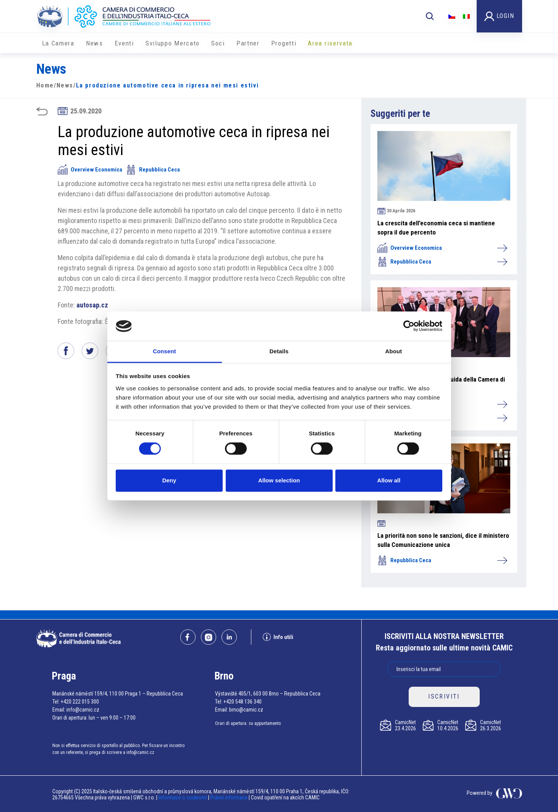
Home (45, 85)
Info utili (278, 637)
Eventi (124, 43)
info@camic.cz (82, 710)
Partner (248, 43)
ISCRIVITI (444, 696)
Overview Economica (90, 170)
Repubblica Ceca (153, 170)
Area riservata (330, 43)
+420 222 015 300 (80, 702)
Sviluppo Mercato (173, 43)
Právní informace (228, 797)
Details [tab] (279, 351)
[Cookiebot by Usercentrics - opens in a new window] (408, 326)
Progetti (284, 43)
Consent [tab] (164, 351)
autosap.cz (92, 305)
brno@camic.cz (246, 710)
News (94, 43)
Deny (169, 480)
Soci (218, 43)
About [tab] (393, 351)
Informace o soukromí (183, 797)
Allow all (389, 480)
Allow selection (279, 480)
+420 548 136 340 (242, 702)
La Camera (58, 43)
